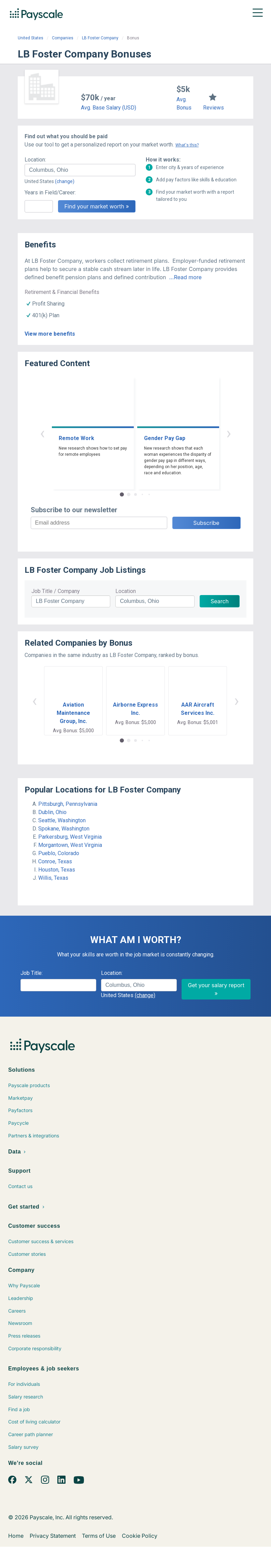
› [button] (228, 433)
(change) (64, 181)
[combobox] (80, 170)
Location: (35, 159)
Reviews (213, 107)
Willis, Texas (53, 878)
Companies (62, 38)
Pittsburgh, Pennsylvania (67, 804)
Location (125, 591)
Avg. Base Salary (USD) (108, 107)
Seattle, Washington (62, 820)
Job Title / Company (55, 591)
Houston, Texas (56, 869)
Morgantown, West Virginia (70, 845)
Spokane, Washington (63, 828)
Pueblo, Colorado (58, 853)
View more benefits (50, 334)
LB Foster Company (100, 38)
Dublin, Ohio (52, 812)
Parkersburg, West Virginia (70, 837)
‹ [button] (42, 433)
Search (220, 601)
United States (30, 38)
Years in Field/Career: (50, 192)
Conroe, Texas (55, 861)
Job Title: (31, 973)
